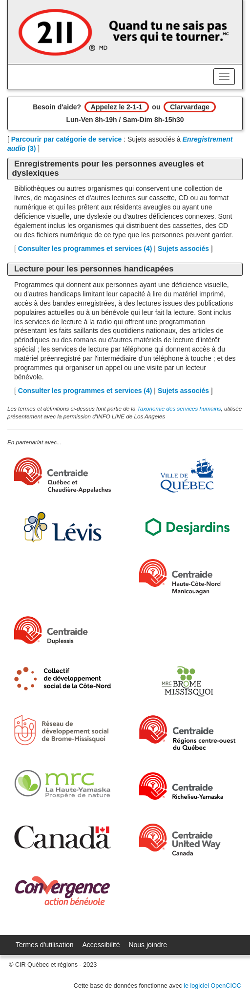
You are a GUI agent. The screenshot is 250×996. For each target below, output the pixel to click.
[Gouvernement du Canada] (62, 837)
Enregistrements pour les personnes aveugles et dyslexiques (108, 168)
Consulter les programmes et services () (85, 248)
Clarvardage (189, 107)
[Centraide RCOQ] (187, 732)
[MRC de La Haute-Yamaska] (62, 784)
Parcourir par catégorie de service (66, 139)
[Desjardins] (187, 526)
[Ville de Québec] (187, 475)
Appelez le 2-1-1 (117, 107)
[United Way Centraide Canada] (187, 839)
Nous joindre (147, 945)
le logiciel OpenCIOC (212, 985)
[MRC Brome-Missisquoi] (187, 681)
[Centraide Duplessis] (62, 630)
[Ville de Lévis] (62, 527)
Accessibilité (101, 945)
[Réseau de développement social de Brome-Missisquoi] (62, 730)
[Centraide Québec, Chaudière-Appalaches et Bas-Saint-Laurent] (62, 475)
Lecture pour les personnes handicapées (93, 268)
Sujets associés (183, 248)
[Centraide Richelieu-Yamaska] (187, 786)
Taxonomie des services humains (179, 408)
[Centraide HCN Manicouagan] (187, 577)
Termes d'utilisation (45, 945)
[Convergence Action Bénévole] (62, 891)
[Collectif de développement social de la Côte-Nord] (62, 678)
